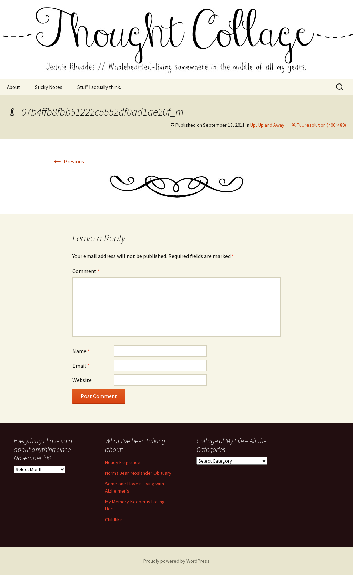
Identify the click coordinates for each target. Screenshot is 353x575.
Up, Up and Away (267, 125)
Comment (86, 271)
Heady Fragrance (122, 462)
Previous (68, 161)
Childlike (113, 519)
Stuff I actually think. (99, 87)
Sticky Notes (48, 87)
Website (82, 380)
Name (81, 351)
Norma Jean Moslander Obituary (138, 473)
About (13, 87)
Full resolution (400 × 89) (321, 125)
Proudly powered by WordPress (176, 561)
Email (81, 365)
